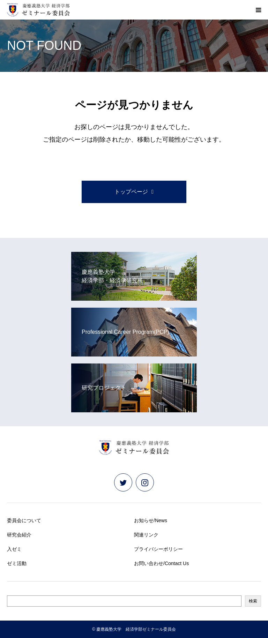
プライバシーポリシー (158, 549)
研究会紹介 (19, 535)
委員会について (24, 520)
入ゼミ (14, 549)
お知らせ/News (150, 520)
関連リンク (146, 535)
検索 (253, 601)
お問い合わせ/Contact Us (161, 563)
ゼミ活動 (17, 563)
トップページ (131, 192)
